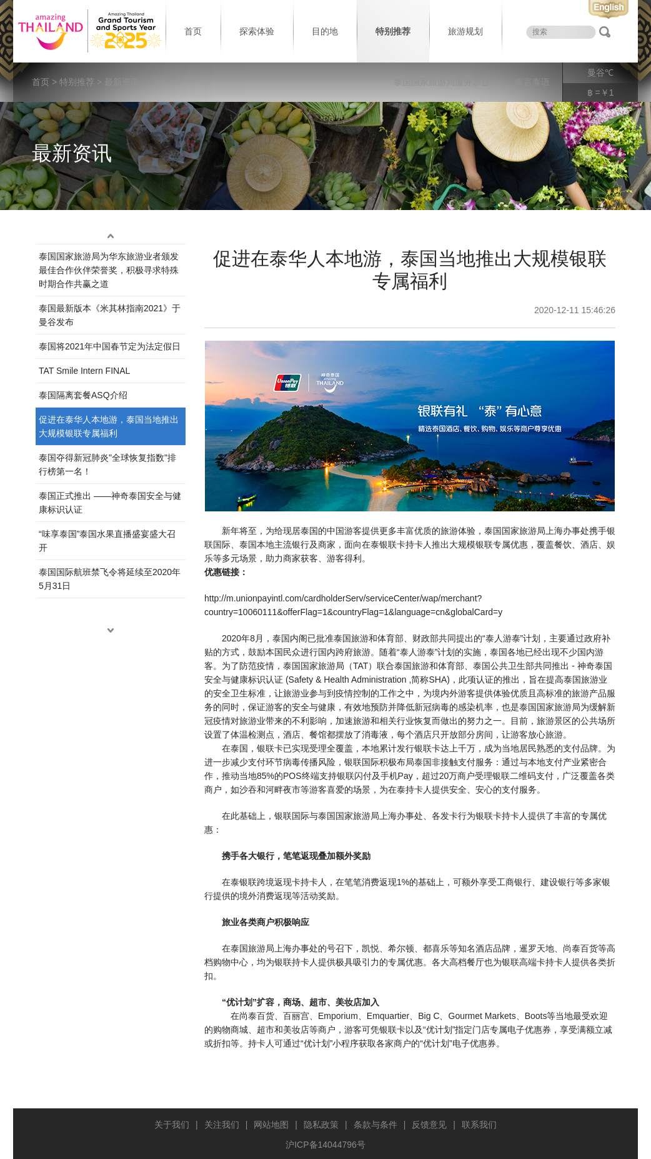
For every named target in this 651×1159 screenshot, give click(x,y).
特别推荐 (392, 31)
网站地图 (271, 1125)
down (111, 630)
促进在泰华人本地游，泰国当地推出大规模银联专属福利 (109, 426)
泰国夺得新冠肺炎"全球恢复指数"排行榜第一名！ (107, 464)
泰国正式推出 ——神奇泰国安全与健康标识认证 (110, 502)
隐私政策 (321, 1125)
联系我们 (479, 1125)
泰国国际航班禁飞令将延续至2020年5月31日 (110, 579)
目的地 (325, 31)
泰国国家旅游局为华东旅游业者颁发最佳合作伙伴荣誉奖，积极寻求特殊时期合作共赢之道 (109, 270)
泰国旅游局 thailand (88, 31)
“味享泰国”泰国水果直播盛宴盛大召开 (107, 541)
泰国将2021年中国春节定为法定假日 (110, 346)
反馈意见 (429, 1125)
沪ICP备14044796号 (325, 1145)
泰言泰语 (532, 82)
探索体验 (256, 31)
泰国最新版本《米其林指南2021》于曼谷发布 (110, 315)
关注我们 (221, 1125)
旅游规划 (465, 31)
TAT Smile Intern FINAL (84, 371)
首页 (193, 31)
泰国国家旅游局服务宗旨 (442, 82)
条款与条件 (375, 1125)
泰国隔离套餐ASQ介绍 (83, 395)
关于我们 (171, 1125)
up (111, 236)
